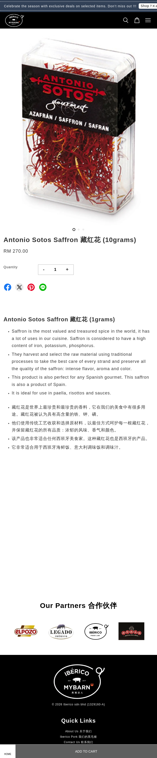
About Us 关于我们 (78, 731)
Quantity (11, 267)
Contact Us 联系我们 (78, 742)
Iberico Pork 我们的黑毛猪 (78, 736)
